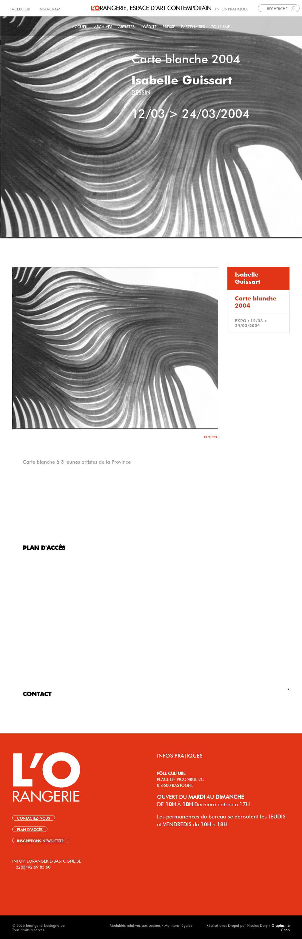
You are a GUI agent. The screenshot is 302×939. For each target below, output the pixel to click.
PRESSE (169, 26)
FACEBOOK (20, 8)
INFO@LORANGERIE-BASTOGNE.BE (46, 860)
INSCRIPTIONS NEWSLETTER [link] (40, 840)
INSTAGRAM (48, 8)
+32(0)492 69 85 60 (31, 866)
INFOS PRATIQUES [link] (231, 8)
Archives (103, 26)
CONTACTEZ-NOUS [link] (33, 818)
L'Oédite (149, 26)
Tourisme (220, 26)
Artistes (126, 26)
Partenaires (193, 26)
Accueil (80, 26)
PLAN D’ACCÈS (30, 829)
